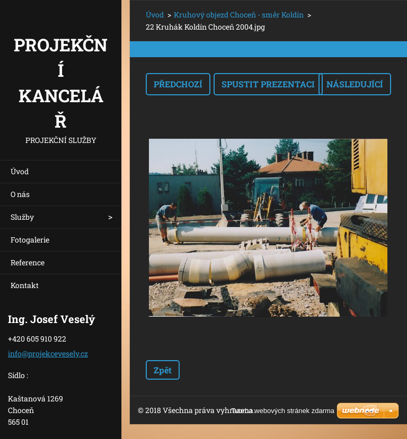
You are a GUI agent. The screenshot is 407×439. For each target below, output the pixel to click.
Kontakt (25, 285)
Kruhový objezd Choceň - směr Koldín (239, 15)
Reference (28, 262)
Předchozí (178, 83)
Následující (354, 83)
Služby (22, 217)
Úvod (20, 171)
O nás (20, 194)
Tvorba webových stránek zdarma (282, 411)
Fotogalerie (30, 240)
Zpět (163, 369)
